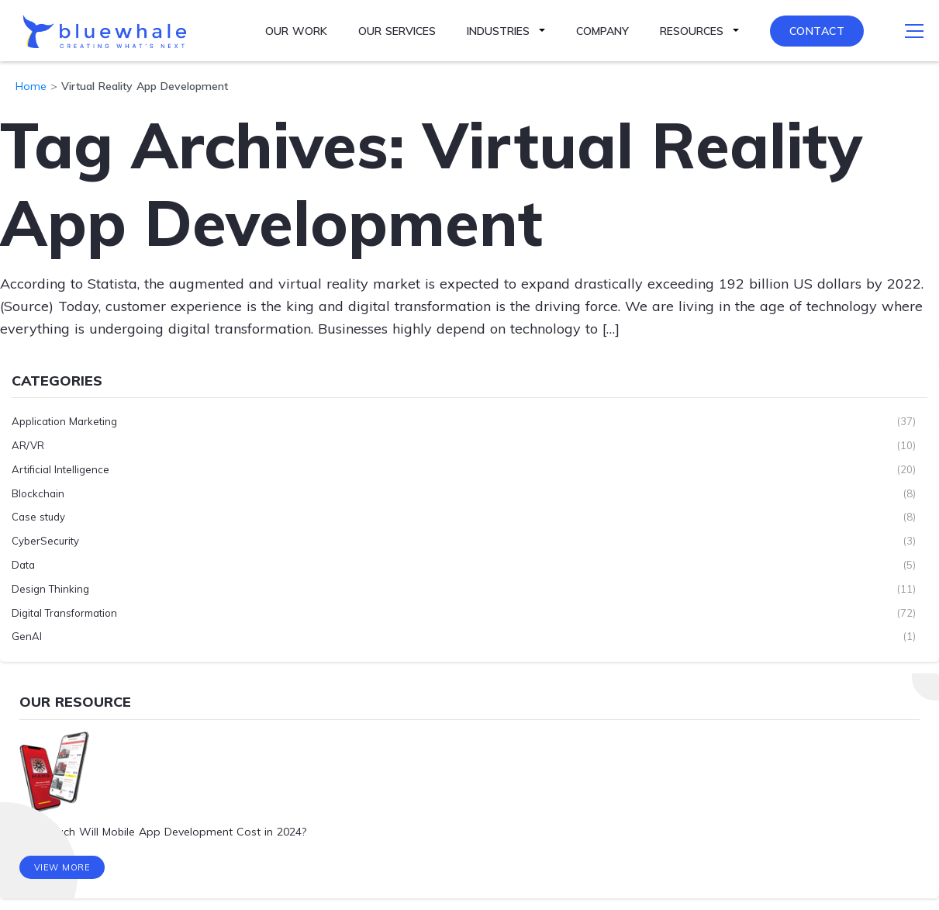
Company (602, 31)
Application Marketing (64, 421)
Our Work (296, 31)
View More (62, 867)
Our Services (397, 31)
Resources (691, 31)
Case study (38, 516)
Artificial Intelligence (60, 469)
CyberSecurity (45, 541)
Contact (817, 31)
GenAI (27, 636)
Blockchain (38, 493)
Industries (498, 31)
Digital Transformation (64, 613)
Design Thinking (50, 589)
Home (31, 86)
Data (23, 565)
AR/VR (28, 445)
